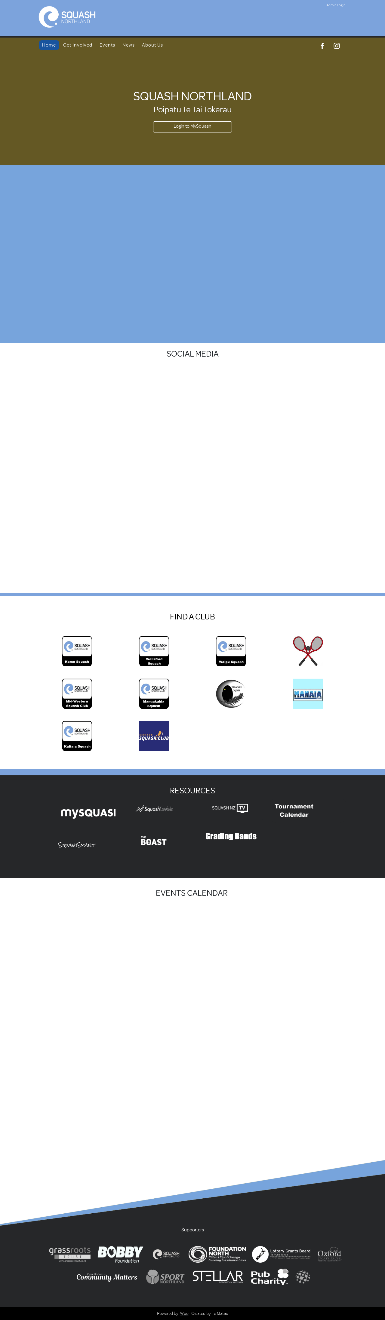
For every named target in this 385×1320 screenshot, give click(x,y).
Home (49, 45)
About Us (152, 45)
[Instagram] (336, 46)
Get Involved (77, 45)
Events (107, 45)
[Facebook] (322, 46)
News (128, 45)
